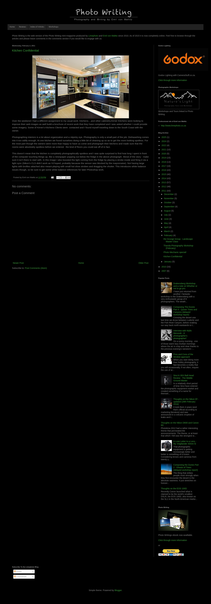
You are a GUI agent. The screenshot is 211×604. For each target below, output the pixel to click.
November (169, 198)
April (166, 227)
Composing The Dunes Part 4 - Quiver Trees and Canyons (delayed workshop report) (185, 311)
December (169, 194)
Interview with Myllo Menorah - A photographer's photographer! (182, 334)
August (167, 211)
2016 (164, 170)
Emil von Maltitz (110, 36)
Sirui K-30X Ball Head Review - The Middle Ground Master (183, 378)
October (168, 202)
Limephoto (93, 36)
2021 (164, 149)
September (169, 206)
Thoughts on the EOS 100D (174, 488)
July (166, 215)
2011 (164, 191)
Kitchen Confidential (25, 50)
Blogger (118, 590)
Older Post (143, 263)
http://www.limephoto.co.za (173, 125)
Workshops (53, 27)
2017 (164, 166)
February (168, 235)
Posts (18, 571)
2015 (164, 174)
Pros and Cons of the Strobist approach (183, 355)
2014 (164, 178)
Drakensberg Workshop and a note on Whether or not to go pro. (185, 286)
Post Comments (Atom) (36, 268)
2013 (164, 182)
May (166, 223)
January (168, 261)
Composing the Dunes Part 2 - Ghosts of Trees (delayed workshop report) (186, 467)
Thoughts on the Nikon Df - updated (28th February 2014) (185, 401)
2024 (164, 141)
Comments (20, 576)
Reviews (22, 27)
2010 (164, 267)
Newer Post (18, 263)
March (167, 231)
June (166, 219)
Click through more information (172, 80)
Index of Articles (37, 27)
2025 (164, 137)
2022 (164, 145)
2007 (164, 271)
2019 (164, 158)
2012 (164, 186)
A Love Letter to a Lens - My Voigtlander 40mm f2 (184, 442)
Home (12, 27)
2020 (164, 153)
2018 (164, 162)
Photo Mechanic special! (175, 252)
